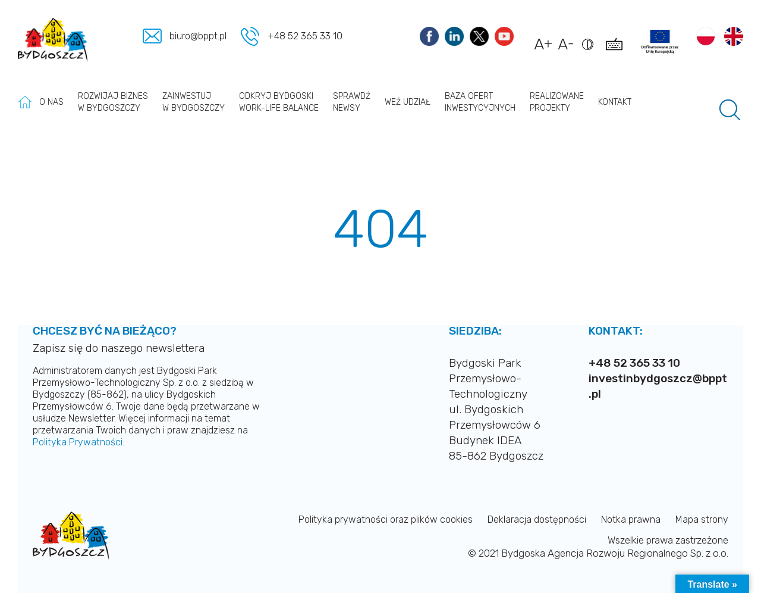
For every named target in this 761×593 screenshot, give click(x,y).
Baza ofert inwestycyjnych (480, 102)
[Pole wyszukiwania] (729, 109)
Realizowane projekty (557, 102)
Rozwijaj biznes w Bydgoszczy (113, 102)
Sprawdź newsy (351, 102)
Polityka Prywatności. (78, 442)
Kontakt (614, 102)
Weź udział (407, 102)
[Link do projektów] (659, 42)
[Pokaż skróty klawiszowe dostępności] (616, 50)
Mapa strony (701, 519)
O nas (51, 102)
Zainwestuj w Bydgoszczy (193, 102)
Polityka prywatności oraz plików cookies (385, 519)
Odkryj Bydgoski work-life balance (279, 102)
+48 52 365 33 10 (305, 36)
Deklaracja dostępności (537, 519)
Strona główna (25, 102)
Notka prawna (631, 519)
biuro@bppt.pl (199, 36)
